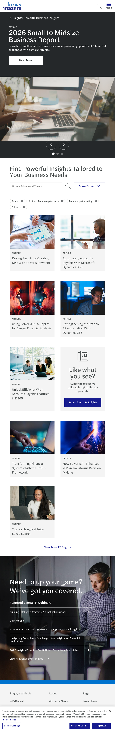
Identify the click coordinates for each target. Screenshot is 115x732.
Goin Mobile (51, 620)
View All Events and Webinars (31, 658)
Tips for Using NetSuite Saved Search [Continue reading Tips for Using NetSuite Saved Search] (28, 531)
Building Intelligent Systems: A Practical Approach (51, 612)
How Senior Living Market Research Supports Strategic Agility (51, 629)
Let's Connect (17, 701)
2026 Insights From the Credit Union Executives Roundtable (51, 650)
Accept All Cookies (79, 725)
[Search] (99, 6)
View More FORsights (57, 547)
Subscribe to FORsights (83, 402)
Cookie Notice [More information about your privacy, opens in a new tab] (9, 719)
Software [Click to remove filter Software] (18, 206)
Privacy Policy (90, 701)
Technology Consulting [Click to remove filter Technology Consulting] (83, 200)
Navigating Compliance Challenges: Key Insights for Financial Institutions (51, 639)
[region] (57, 719)
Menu (109, 6)
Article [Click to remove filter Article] (17, 200)
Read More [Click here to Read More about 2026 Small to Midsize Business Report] (26, 60)
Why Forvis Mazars (58, 701)
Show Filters (89, 186)
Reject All (101, 725)
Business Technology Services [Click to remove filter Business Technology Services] (45, 200)
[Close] (110, 711)
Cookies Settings (12, 725)
